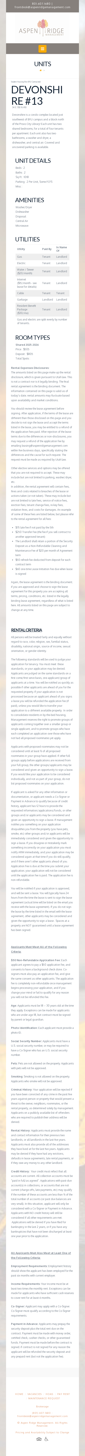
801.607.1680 (41, 3)
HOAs (49, 1394)
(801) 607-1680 (41, 1412)
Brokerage (42, 1406)
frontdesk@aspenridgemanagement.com (42, 7)
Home (19, 1394)
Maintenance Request (44, 1398)
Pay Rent (63, 1394)
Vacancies (34, 1394)
